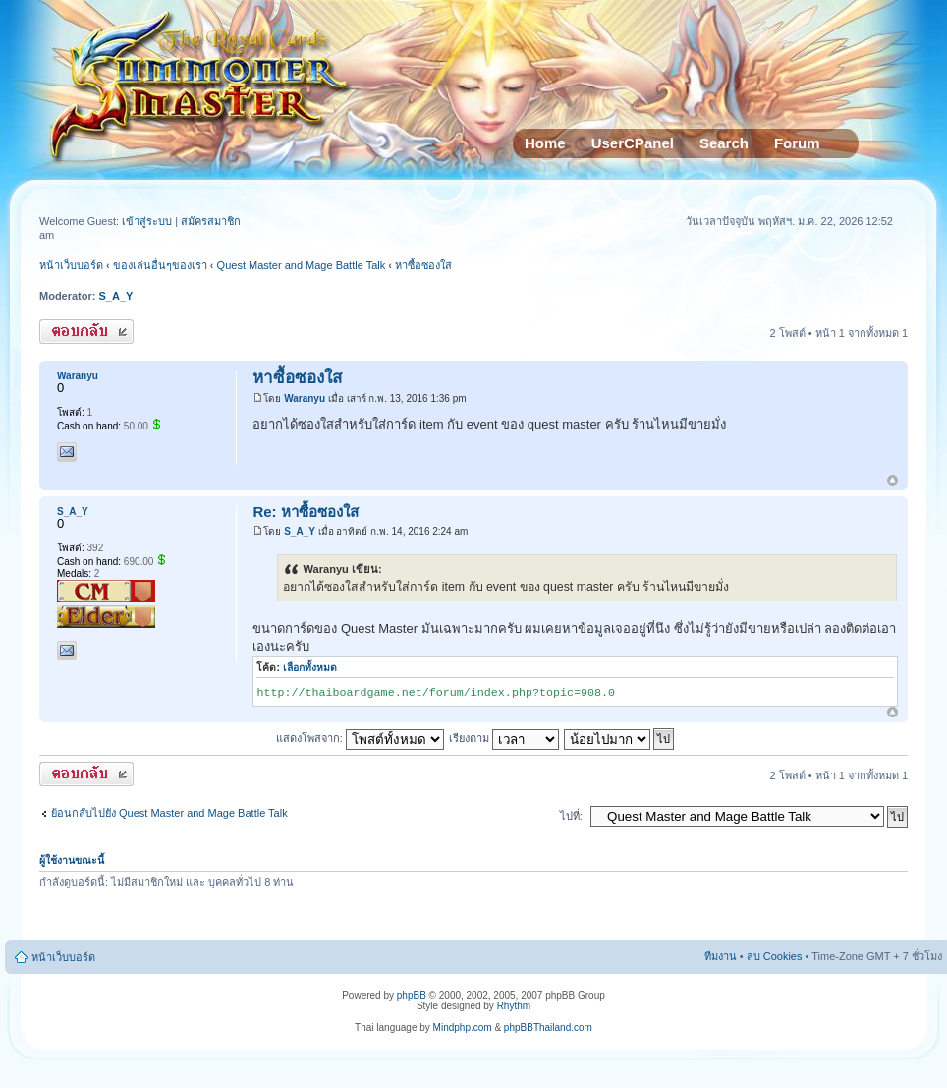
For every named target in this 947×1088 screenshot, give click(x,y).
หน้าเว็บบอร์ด (71, 265)
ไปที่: (571, 816)
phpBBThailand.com (548, 1027)
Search (724, 143)
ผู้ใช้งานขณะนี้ (71, 860)
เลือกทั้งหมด (310, 667)
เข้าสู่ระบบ (148, 221)
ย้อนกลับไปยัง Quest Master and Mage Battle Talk (169, 813)
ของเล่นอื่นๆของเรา (160, 265)
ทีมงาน (720, 956)
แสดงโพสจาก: (360, 738)
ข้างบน (892, 481)
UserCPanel (632, 143)
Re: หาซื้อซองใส (305, 511)
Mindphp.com (462, 1027)
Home (545, 143)
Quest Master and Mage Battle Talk (301, 265)
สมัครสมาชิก (211, 221)
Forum (797, 143)
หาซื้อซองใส (423, 265)
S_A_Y (116, 296)
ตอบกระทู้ (86, 331)
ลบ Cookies (775, 956)
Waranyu (304, 398)
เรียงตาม (504, 738)
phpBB (411, 995)
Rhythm (513, 1006)
